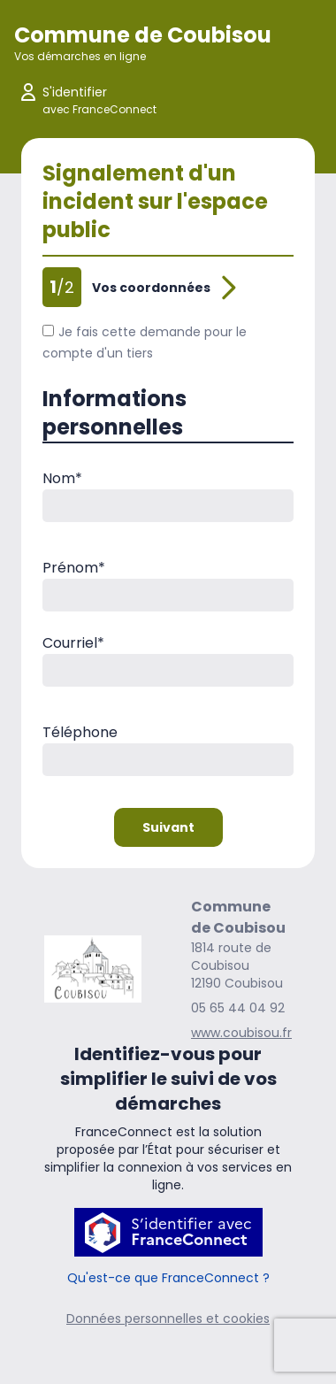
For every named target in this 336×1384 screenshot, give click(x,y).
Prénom (73, 567)
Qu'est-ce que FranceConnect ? (168, 1278)
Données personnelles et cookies (168, 1318)
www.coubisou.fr (241, 1033)
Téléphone (80, 732)
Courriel (73, 643)
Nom (62, 478)
